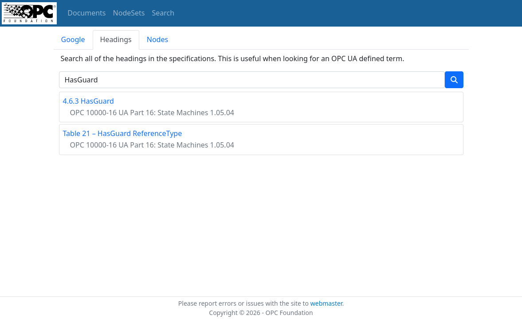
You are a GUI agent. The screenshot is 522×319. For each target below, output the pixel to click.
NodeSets (129, 13)
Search (163, 13)
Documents (86, 13)
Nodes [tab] (157, 39)
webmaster (326, 303)
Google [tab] (73, 39)
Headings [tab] (116, 39)
